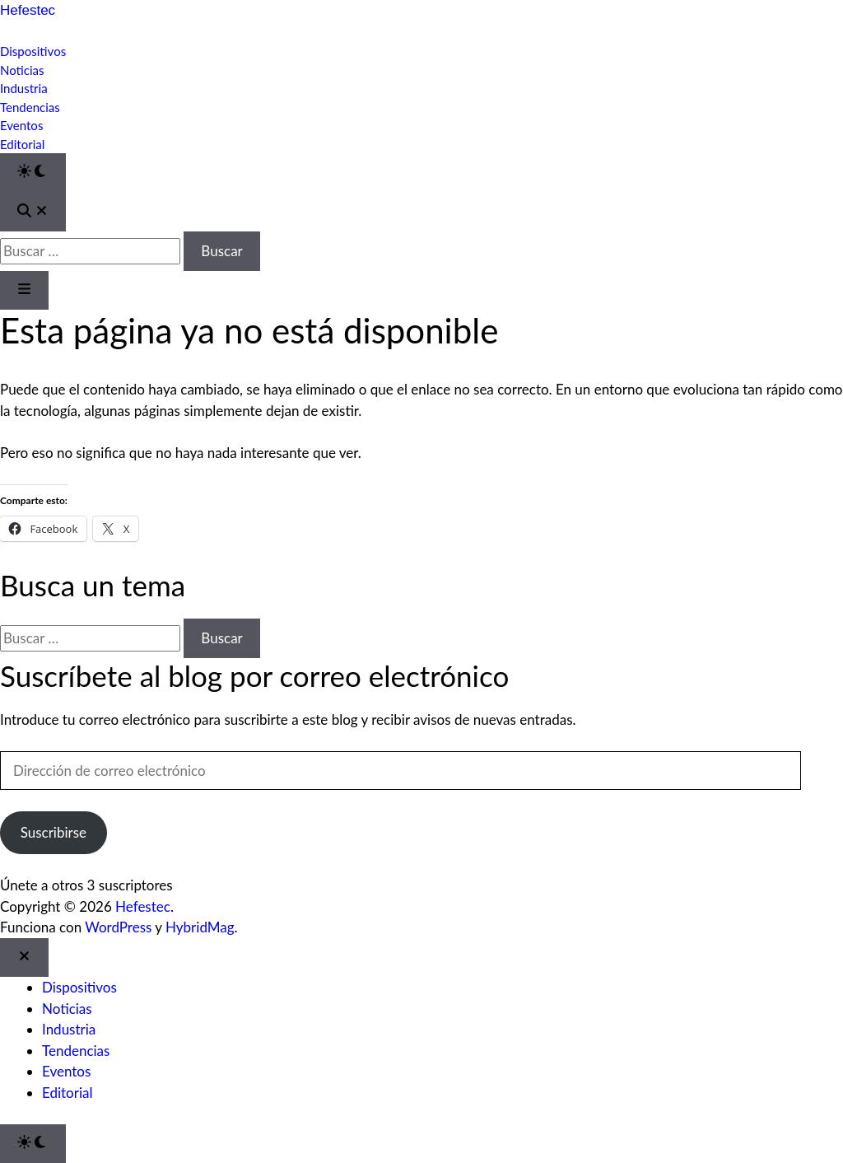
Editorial (22, 144)
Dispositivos (33, 51)
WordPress (118, 927)
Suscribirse (53, 832)
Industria (24, 88)
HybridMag (200, 927)
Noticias (22, 70)
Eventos (21, 125)
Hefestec (27, 10)
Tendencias (30, 107)
